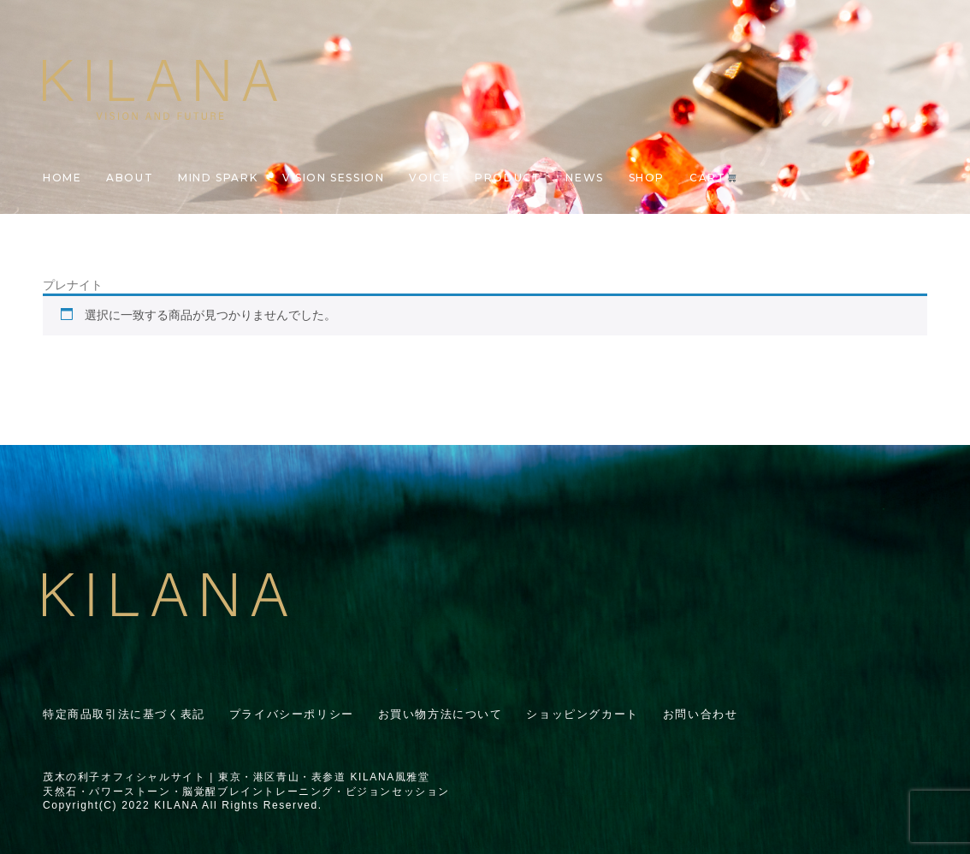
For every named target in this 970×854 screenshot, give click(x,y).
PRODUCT (508, 177)
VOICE (429, 177)
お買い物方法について (440, 714)
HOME (62, 177)
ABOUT (129, 177)
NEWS (584, 177)
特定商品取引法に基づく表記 (124, 714)
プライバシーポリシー (291, 714)
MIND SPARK (217, 177)
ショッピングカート (582, 714)
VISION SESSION (333, 177)
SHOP (647, 177)
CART (712, 177)
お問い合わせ (700, 714)
